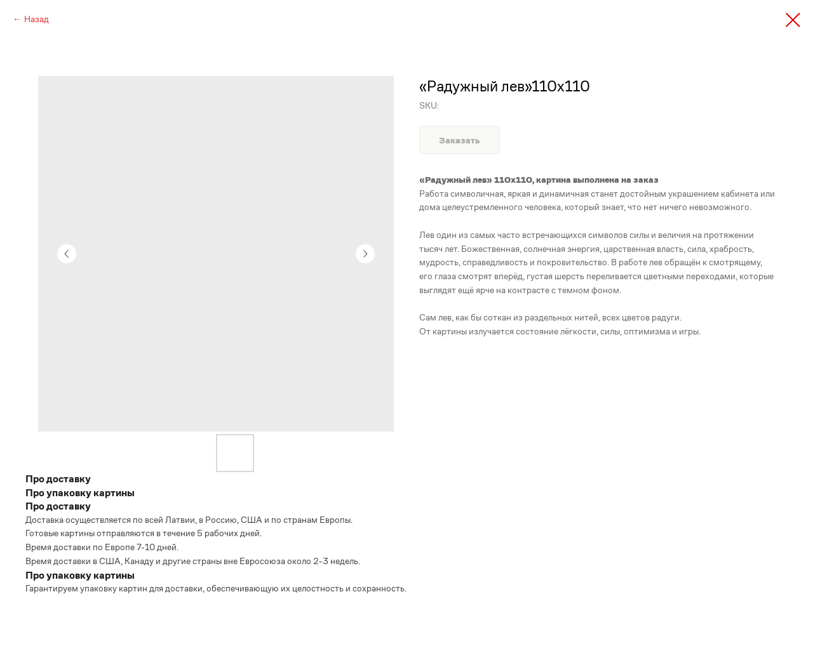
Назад (36, 19)
